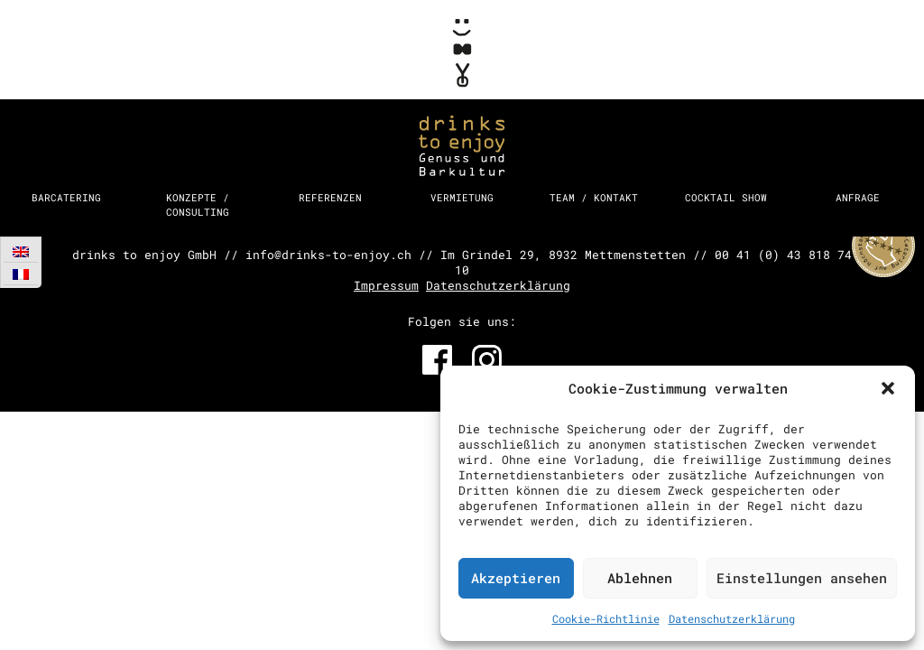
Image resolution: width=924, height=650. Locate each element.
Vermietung (462, 197)
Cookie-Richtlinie (606, 618)
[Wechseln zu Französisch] (21, 274)
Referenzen (330, 197)
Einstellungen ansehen (801, 578)
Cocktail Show (726, 197)
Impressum (386, 285)
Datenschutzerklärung (732, 618)
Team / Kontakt (594, 197)
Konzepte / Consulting (197, 204)
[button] (888, 388)
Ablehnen (639, 578)
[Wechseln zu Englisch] (21, 251)
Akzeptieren (515, 578)
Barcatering (66, 197)
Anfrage (858, 197)
